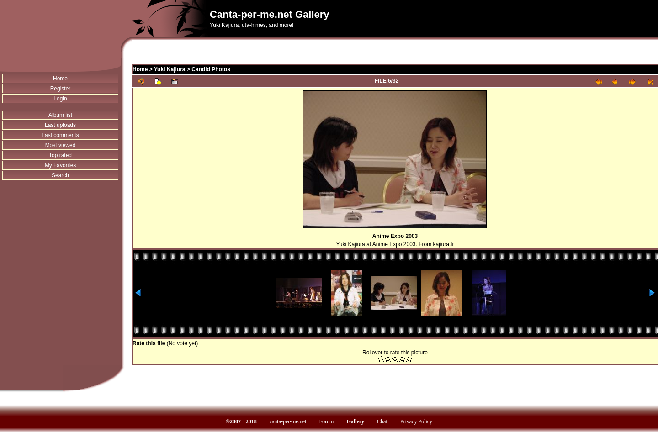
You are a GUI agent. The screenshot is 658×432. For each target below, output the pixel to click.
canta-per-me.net (288, 421)
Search (60, 175)
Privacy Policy (416, 421)
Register (60, 88)
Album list (60, 115)
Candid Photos (210, 69)
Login (60, 98)
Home (60, 78)
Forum (326, 421)
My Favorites (60, 165)
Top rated (60, 155)
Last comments (60, 135)
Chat (382, 421)
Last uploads (60, 125)
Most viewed (60, 145)
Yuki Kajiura (170, 69)
